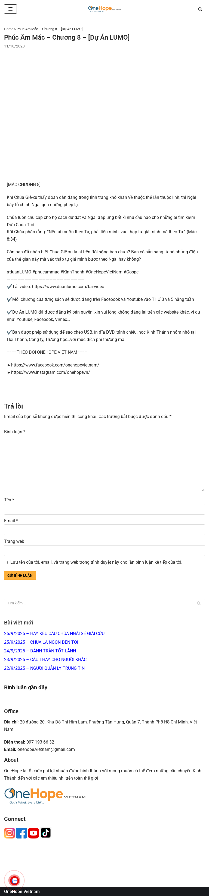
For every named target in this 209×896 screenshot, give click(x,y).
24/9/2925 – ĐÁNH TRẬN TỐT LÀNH (40, 650)
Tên (9, 499)
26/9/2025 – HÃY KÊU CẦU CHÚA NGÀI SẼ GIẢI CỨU (54, 633)
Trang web (14, 541)
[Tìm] (200, 9)
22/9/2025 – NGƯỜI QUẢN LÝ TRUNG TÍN (44, 668)
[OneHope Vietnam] (104, 9)
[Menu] (10, 9)
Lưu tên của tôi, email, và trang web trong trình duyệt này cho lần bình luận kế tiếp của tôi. (96, 562)
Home (8, 29)
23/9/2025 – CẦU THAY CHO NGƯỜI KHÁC (45, 659)
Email (11, 520)
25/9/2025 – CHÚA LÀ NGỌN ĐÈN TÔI (41, 642)
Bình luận (14, 431)
